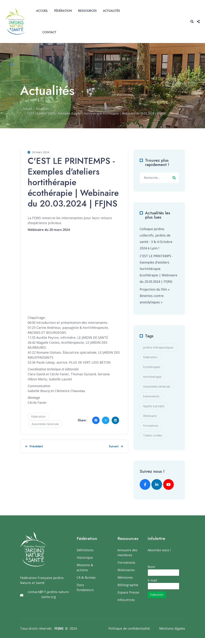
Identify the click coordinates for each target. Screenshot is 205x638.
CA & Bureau (86, 577)
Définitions (85, 550)
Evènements (151, 396)
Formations (150, 426)
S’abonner (157, 595)
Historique (85, 557)
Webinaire (150, 416)
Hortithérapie (152, 377)
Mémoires (125, 577)
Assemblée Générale (45, 424)
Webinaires (126, 570)
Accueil (42, 11)
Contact (49, 32)
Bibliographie (127, 585)
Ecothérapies (151, 367)
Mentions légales (172, 628)
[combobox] (159, 177)
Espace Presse (128, 592)
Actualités (111, 11)
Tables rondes (152, 435)
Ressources (87, 11)
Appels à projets (154, 406)
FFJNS (58, 628)
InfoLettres (126, 600)
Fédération (63, 11)
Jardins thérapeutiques (158, 347)
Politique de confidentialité (129, 628)
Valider (174, 177)
